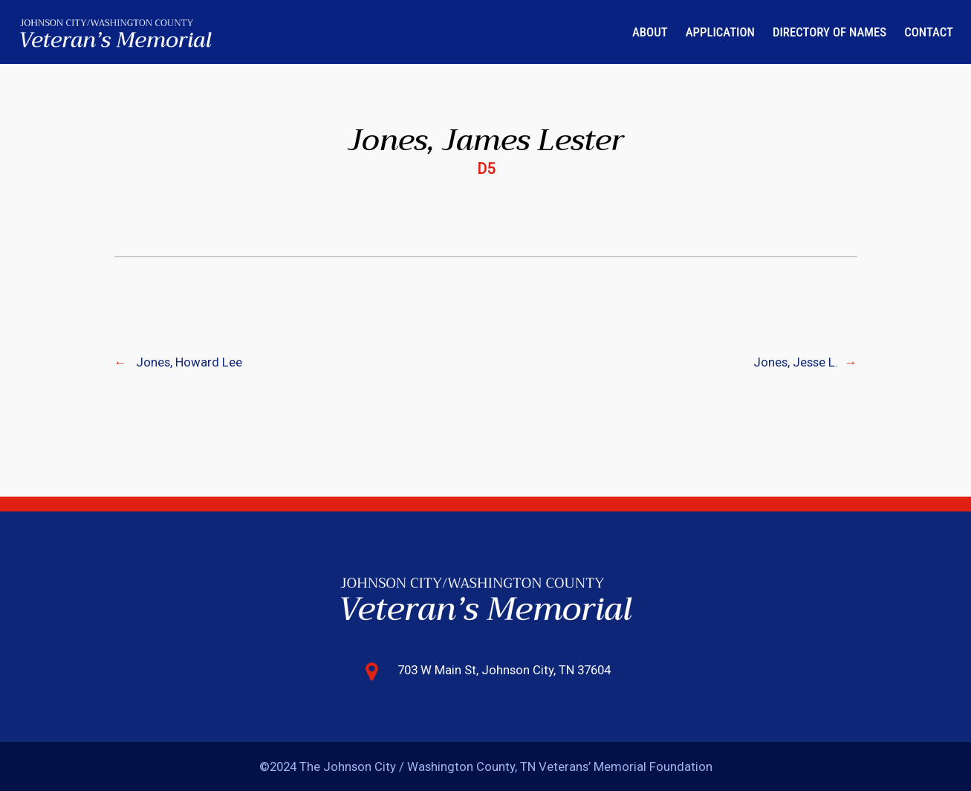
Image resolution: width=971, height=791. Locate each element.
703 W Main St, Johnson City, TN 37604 (504, 669)
